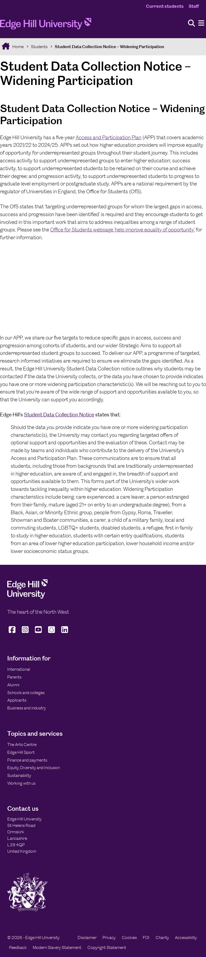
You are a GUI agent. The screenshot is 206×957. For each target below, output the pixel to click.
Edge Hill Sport (21, 752)
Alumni (13, 684)
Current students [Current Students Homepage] (165, 6)
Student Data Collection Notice (59, 415)
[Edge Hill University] (27, 597)
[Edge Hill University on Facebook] (12, 633)
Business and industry (26, 707)
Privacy (109, 937)
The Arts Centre (21, 744)
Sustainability (19, 775)
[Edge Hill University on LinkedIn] (65, 633)
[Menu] (201, 23)
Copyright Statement (106, 947)
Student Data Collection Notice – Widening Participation (109, 46)
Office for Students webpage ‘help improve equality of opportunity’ (122, 230)
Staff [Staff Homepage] (194, 6)
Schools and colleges (26, 692)
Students (39, 46)
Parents (14, 677)
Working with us (21, 783)
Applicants (16, 700)
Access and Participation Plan (108, 137)
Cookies (129, 937)
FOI (146, 937)
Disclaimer (87, 937)
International (18, 669)
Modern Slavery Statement (57, 947)
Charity (162, 937)
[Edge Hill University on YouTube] (38, 633)
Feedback (18, 947)
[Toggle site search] (191, 23)
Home (18, 46)
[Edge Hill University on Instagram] (25, 633)
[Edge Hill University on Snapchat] (52, 633)
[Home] (45, 25)
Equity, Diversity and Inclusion (33, 767)
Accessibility (186, 937)
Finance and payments (27, 760)
